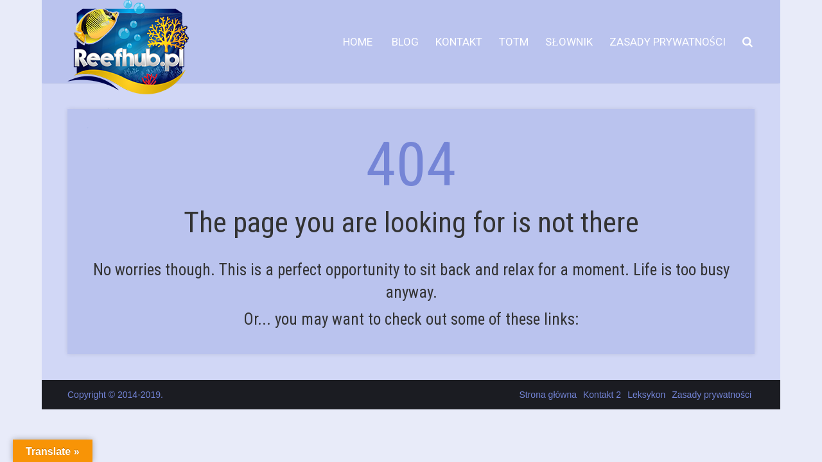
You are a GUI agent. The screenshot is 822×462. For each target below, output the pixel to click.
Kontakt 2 (602, 394)
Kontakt (458, 41)
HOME (357, 41)
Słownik (568, 41)
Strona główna (548, 394)
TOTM (514, 41)
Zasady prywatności (667, 41)
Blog (404, 41)
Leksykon (646, 394)
